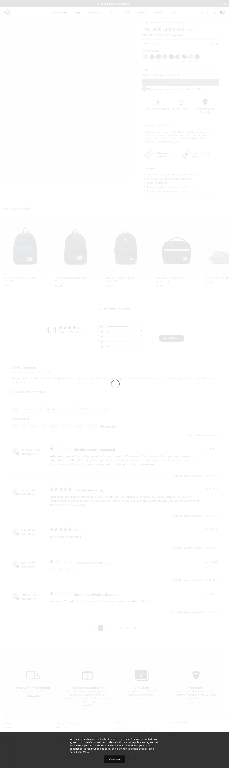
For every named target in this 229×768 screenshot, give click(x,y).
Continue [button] (114, 759)
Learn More (82, 751)
